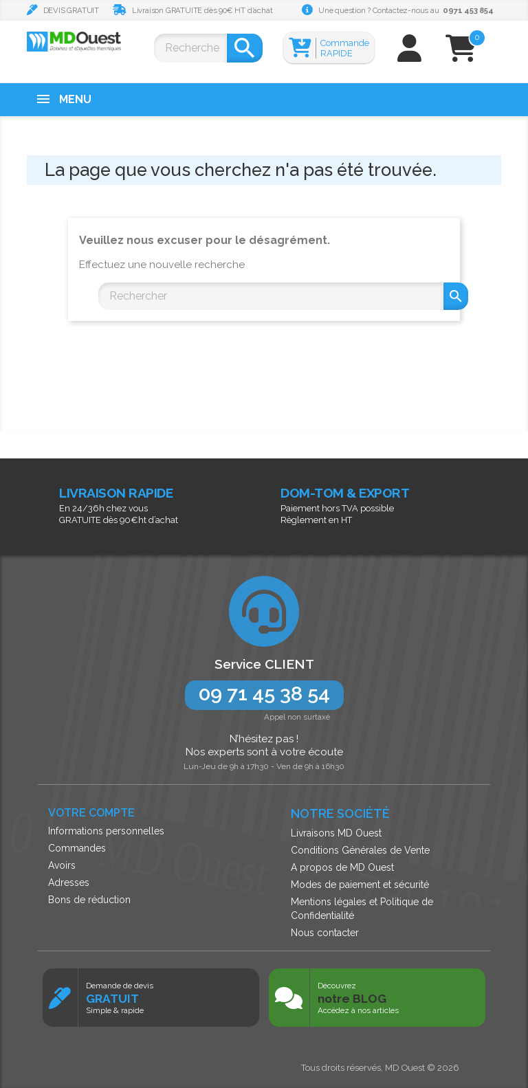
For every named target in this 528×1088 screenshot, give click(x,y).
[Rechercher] (190, 48)
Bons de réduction (89, 899)
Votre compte (91, 812)
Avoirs (62, 865)
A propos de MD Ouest (342, 867)
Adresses (68, 882)
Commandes (77, 848)
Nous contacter (325, 932)
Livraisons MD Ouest (336, 833)
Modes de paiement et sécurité (360, 884)
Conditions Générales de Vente (360, 850)
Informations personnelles (106, 830)
